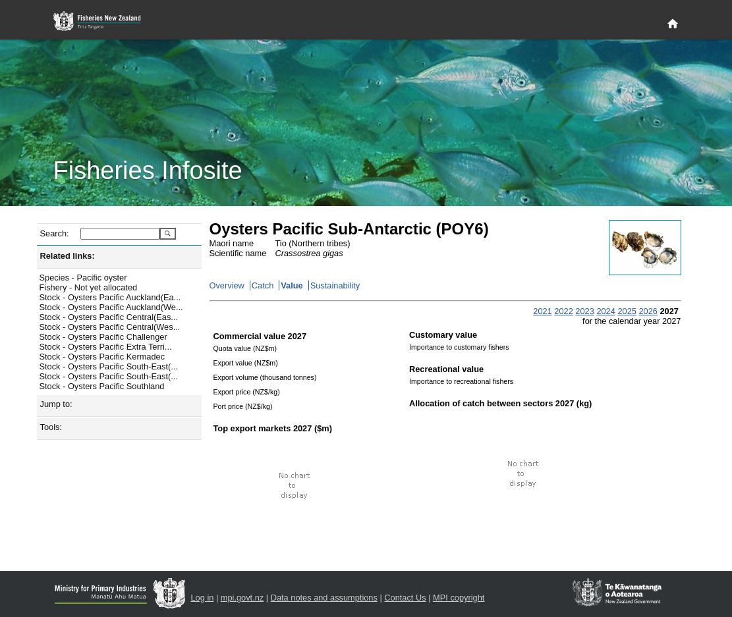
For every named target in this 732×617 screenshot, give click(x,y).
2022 (563, 311)
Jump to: (56, 404)
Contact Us (405, 598)
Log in (202, 598)
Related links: (67, 256)
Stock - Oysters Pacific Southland (102, 386)
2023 (584, 311)
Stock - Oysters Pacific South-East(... (109, 366)
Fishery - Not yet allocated (89, 287)
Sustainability (335, 285)
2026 (647, 311)
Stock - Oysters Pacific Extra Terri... (106, 347)
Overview (227, 285)
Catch (262, 285)
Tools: (51, 427)
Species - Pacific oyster (83, 277)
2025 (626, 311)
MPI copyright (458, 598)
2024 (605, 311)
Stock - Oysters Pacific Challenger (103, 337)
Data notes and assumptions (324, 598)
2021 (542, 311)
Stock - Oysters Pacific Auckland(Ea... (110, 297)
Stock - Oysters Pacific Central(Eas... (109, 317)
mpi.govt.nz (242, 598)
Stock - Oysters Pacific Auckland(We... (111, 307)
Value (291, 285)
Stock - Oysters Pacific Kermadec (102, 357)
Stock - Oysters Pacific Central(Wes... (110, 327)
